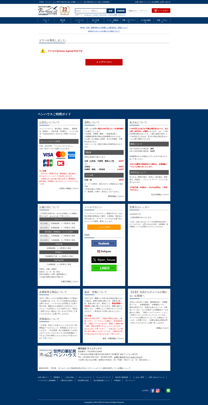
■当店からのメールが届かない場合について (104, 31)
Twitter (163, 391)
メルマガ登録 (104, 227)
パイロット (87, 15)
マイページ (143, 11)
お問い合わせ (165, 2)
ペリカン (95, 15)
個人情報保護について (102, 380)
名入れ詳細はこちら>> (160, 194)
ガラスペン (121, 15)
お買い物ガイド (141, 2)
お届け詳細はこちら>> (70, 281)
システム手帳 (112, 15)
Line (168, 391)
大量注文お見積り (66, 380)
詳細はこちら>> (162, 328)
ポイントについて (85, 377)
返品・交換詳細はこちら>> (113, 338)
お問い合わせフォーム (156, 377)
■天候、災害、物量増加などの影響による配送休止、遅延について (103, 27)
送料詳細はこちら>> (116, 196)
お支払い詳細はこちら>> (69, 188)
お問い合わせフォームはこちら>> (128, 357)
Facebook (152, 391)
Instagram (158, 391)
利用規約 (117, 380)
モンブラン (103, 15)
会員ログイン (133, 11)
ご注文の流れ (69, 377)
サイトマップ (130, 380)
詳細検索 (121, 11)
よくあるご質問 (138, 377)
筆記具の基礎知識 (121, 377)
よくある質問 (153, 2)
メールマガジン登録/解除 (47, 380)
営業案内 (56, 377)
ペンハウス (54, 10)
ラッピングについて (103, 377)
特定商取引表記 (83, 380)
